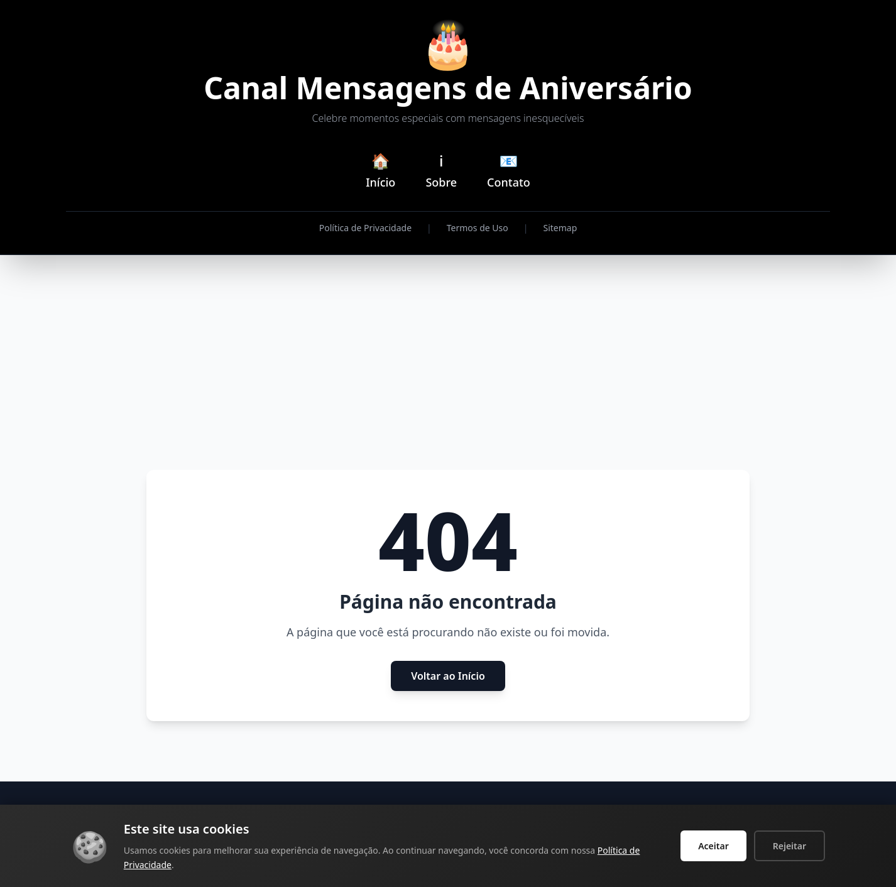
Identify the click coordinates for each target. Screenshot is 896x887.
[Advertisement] (448, 363)
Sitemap (560, 228)
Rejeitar (789, 846)
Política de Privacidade (365, 228)
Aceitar (713, 846)
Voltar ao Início (448, 676)
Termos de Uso (477, 228)
